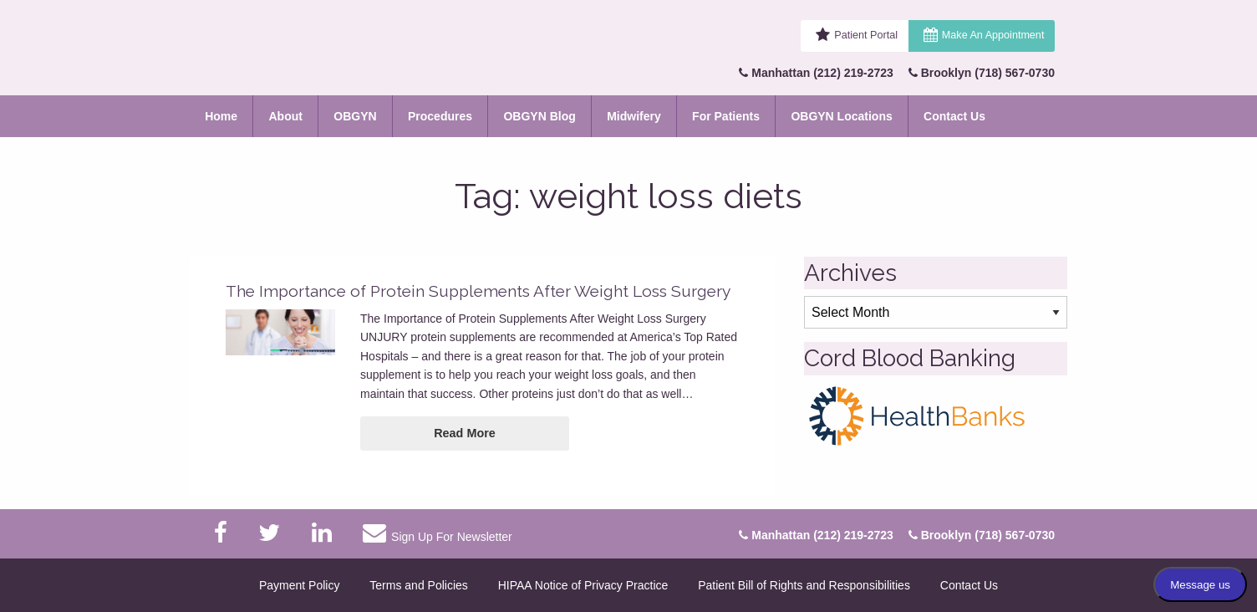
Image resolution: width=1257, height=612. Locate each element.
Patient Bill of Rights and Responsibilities (804, 585)
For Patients (726, 116)
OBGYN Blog (539, 116)
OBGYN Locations (841, 116)
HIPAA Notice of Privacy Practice (583, 585)
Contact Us (954, 116)
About (285, 116)
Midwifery (634, 116)
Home (221, 116)
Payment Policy (299, 585)
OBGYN (354, 116)
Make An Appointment (993, 35)
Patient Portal (866, 35)
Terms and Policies (418, 585)
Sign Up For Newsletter (437, 532)
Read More (465, 433)
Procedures (440, 116)
